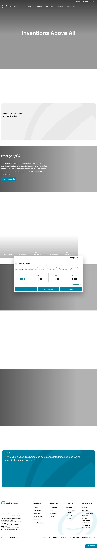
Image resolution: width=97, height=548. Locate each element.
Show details (75, 284)
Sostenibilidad (71, 6)
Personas (60, 6)
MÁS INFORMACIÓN (9, 179)
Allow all (71, 289)
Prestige (29, 6)
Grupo (78, 2)
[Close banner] (81, 258)
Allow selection (48, 289)
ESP (91, 6)
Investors (85, 2)
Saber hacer (49, 6)
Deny (26, 289)
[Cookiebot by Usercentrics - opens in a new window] (71, 258)
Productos (39, 6)
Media (92, 2)
